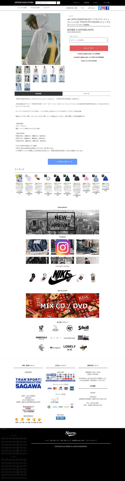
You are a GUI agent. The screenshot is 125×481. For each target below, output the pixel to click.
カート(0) (105, 2)
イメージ (86, 93)
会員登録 (85, 2)
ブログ (81, 8)
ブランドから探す (21, 7)
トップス (70, 16)
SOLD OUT (89, 48)
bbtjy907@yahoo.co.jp (95, 405)
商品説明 (39, 93)
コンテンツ (45, 7)
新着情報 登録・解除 (70, 8)
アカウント (75, 2)
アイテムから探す (34, 7)
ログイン (95, 2)
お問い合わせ (91, 8)
